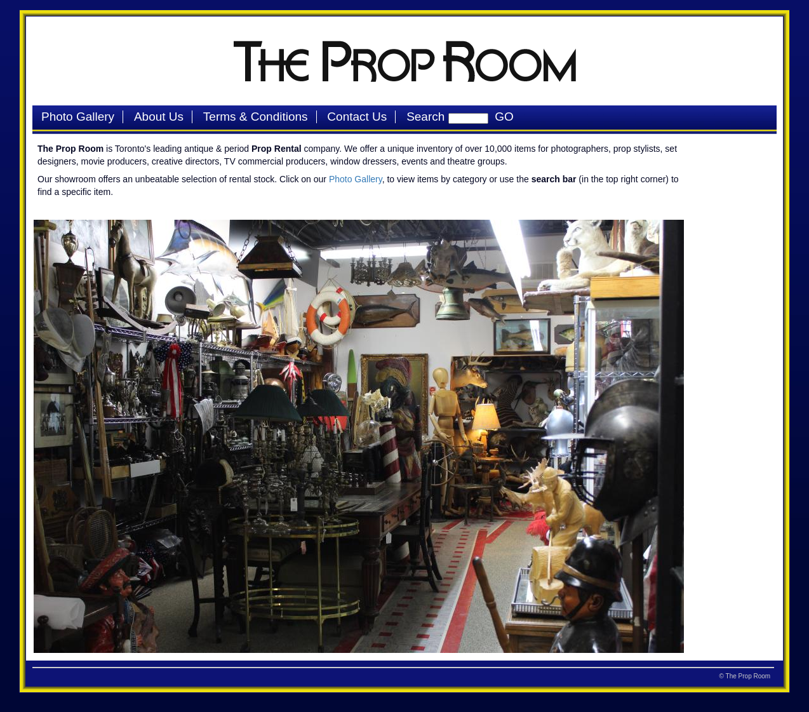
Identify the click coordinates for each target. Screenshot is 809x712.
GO (501, 116)
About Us (159, 116)
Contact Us (357, 116)
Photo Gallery (77, 116)
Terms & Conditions (255, 116)
